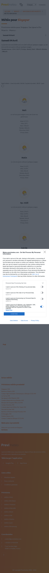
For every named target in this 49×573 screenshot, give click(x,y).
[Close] (45, 252)
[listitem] (24, 283)
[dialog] (24, 286)
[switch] (41, 287)
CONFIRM (14, 314)
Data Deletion (14, 320)
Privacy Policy (35, 320)
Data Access (24, 320)
